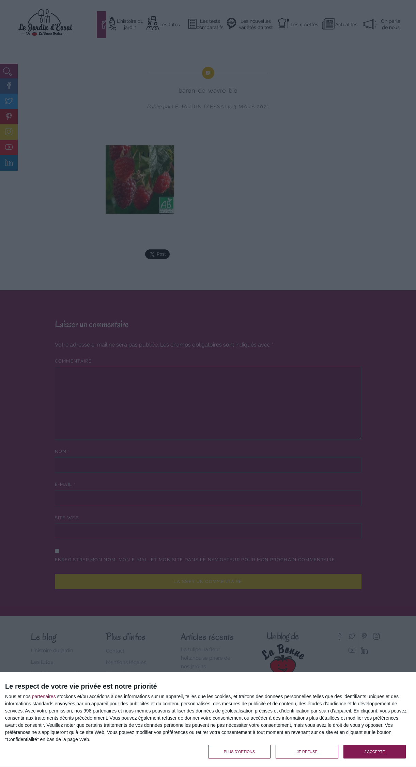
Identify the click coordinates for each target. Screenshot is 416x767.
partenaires (44, 696)
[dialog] (208, 720)
